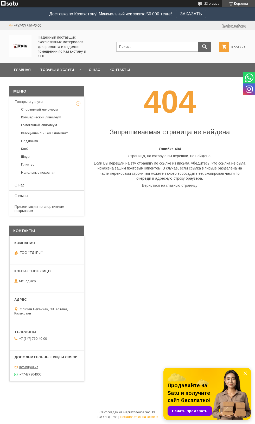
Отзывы (21, 196)
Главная (22, 70)
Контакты (120, 70)
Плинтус (27, 164)
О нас (94, 70)
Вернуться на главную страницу (169, 185)
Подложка (29, 141)
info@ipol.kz (28, 367)
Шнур (25, 157)
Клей (25, 149)
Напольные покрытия (38, 172)
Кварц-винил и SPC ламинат (44, 133)
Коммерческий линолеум (41, 117)
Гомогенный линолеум (39, 125)
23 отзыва (211, 3)
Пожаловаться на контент (139, 417)
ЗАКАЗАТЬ (191, 14)
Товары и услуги (57, 70)
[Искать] (204, 47)
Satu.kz (150, 412)
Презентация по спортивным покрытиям (39, 208)
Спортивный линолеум (39, 109)
